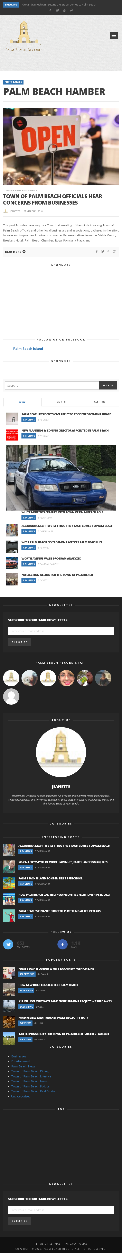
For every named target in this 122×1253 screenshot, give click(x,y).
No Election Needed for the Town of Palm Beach (57, 575)
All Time (99, 401)
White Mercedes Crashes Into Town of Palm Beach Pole (62, 512)
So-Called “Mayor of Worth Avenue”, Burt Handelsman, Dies (62, 862)
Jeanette (15, 211)
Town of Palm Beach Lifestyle (31, 1076)
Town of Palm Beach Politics (30, 1086)
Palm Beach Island (28, 348)
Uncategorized (20, 1096)
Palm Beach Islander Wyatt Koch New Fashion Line (56, 968)
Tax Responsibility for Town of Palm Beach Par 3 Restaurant (63, 1034)
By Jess (40, 1006)
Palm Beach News (23, 1066)
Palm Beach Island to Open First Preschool (50, 878)
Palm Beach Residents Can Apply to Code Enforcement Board (66, 414)
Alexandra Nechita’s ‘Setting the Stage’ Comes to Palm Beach (59, 4)
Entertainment (20, 1061)
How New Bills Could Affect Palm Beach (48, 985)
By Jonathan (45, 517)
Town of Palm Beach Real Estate (33, 1091)
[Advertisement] (61, 63)
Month (61, 401)
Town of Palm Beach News (20, 190)
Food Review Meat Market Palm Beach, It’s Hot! (53, 1017)
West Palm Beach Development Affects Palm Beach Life (61, 542)
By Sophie (43, 419)
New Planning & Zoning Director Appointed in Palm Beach (65, 430)
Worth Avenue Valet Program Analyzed (51, 558)
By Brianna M (45, 531)
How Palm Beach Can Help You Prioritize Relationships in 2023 (64, 895)
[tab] (22, 402)
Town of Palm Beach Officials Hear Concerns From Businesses (52, 199)
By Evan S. (43, 547)
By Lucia (38, 1023)
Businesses (18, 1056)
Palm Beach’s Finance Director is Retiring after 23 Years (59, 911)
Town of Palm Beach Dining (29, 1071)
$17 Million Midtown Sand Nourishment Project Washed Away (65, 1001)
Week (22, 402)
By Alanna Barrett (48, 563)
